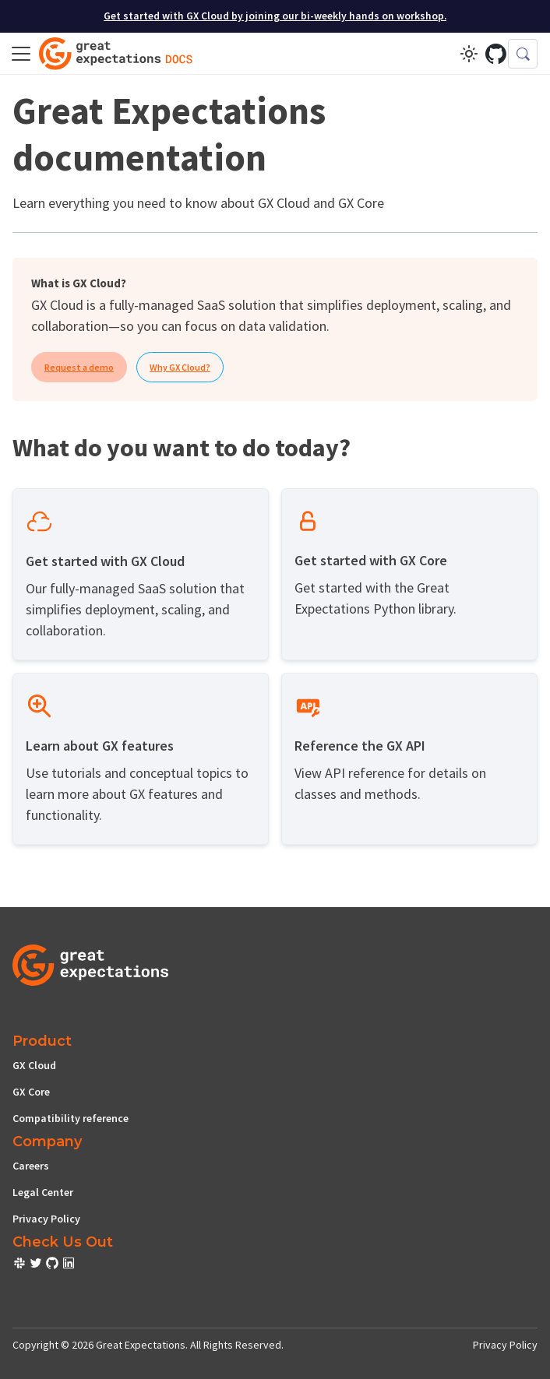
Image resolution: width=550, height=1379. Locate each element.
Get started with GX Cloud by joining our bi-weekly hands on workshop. (275, 16)
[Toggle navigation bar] (21, 53)
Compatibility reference (70, 1118)
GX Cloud (34, 1065)
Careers (30, 1166)
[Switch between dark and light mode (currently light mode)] (469, 53)
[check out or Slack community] (20, 1265)
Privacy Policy (46, 1219)
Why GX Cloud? (180, 367)
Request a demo (79, 367)
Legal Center (42, 1192)
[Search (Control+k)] (523, 54)
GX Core (31, 1092)
